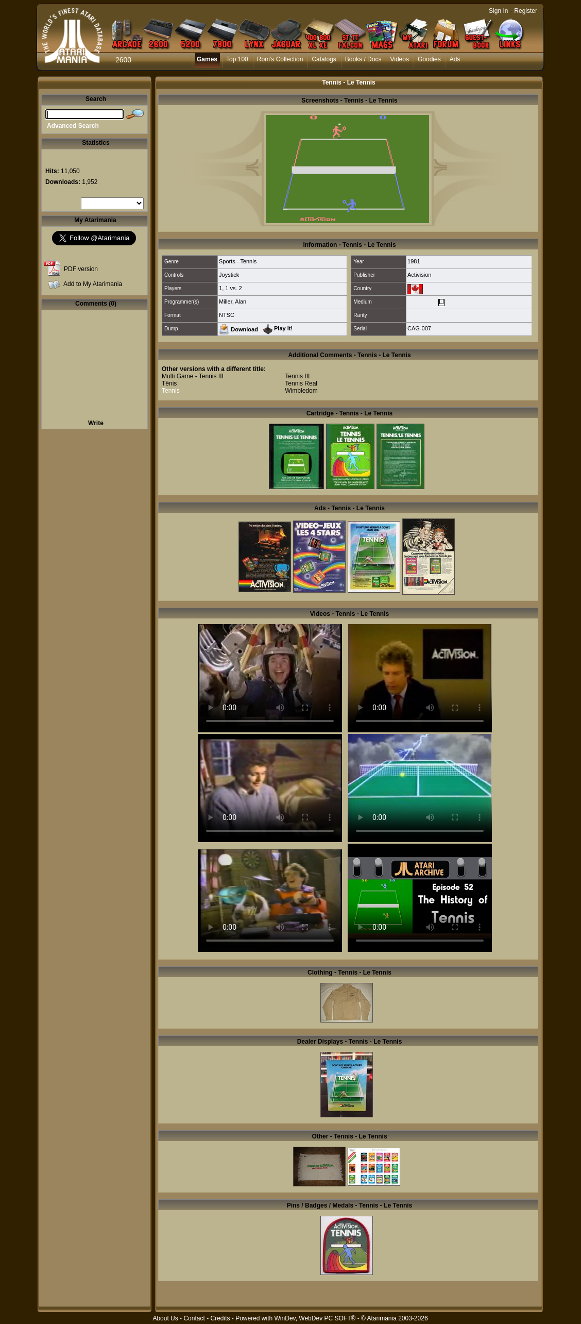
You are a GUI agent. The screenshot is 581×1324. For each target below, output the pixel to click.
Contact (193, 1318)
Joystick (229, 275)
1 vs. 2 (233, 288)
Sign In (498, 10)
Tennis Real (301, 383)
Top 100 (237, 59)
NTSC (226, 315)
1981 (413, 261)
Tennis (171, 390)
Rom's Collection (280, 59)
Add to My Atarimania (92, 284)
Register (525, 10)
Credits (220, 1318)
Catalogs (324, 59)
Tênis (169, 383)
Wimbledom (301, 390)
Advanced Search (73, 125)
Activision (419, 275)
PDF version (81, 269)
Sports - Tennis (238, 261)
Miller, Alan (232, 301)
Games (207, 59)
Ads (455, 59)
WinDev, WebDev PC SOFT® (315, 1318)
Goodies (429, 59)
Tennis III (297, 376)
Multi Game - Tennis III (193, 376)
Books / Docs (363, 59)
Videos (399, 59)
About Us (165, 1318)
